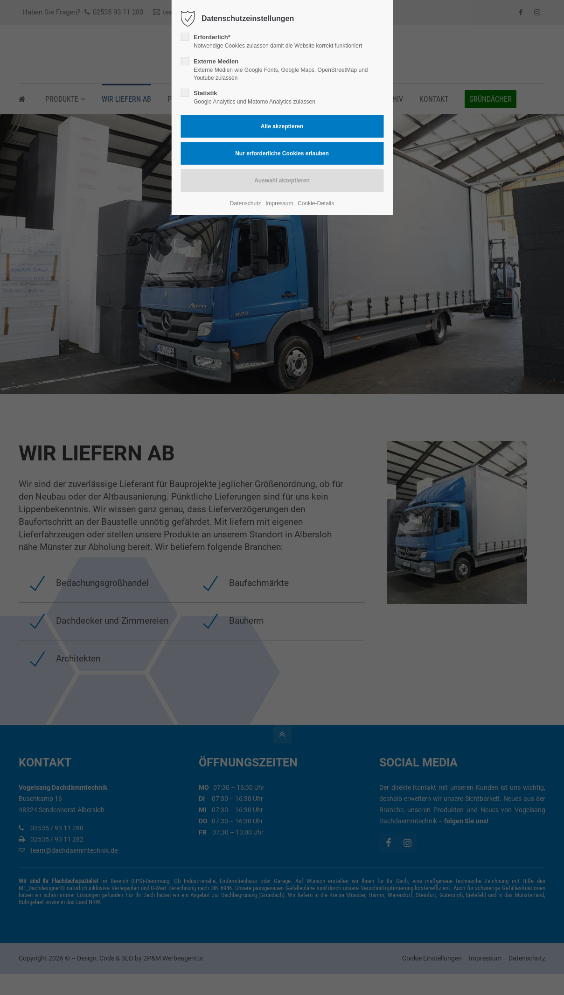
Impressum (279, 203)
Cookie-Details (316, 203)
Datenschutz (245, 203)
